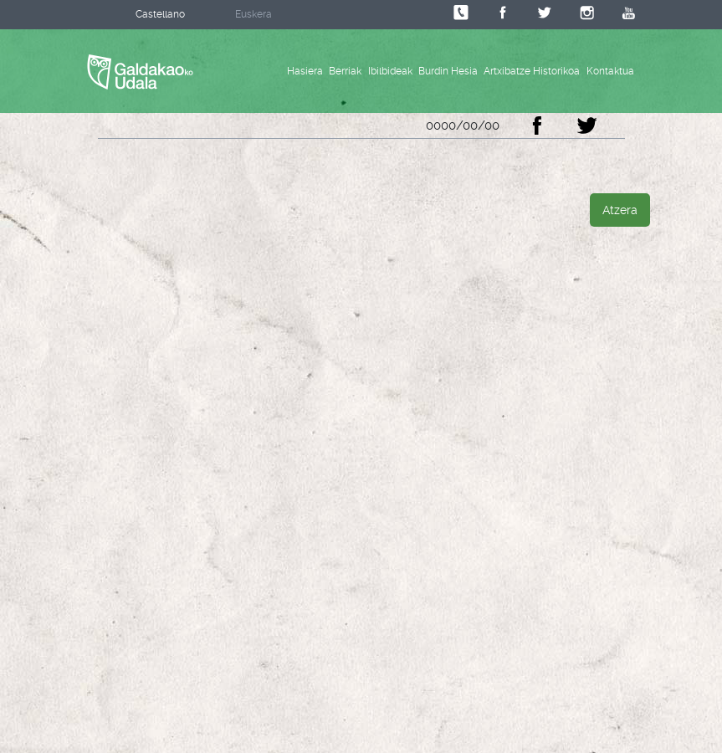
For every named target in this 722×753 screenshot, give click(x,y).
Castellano (160, 14)
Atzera (620, 210)
